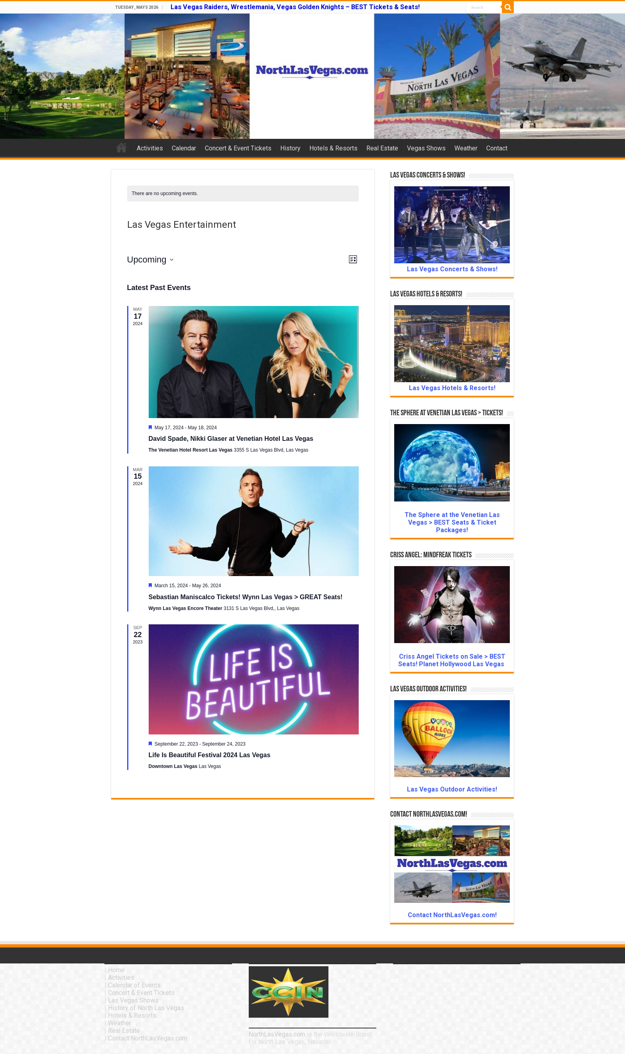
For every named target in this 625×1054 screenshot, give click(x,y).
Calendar (184, 148)
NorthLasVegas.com (277, 1034)
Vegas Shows (426, 148)
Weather (466, 148)
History (290, 148)
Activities (150, 148)
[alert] (243, 194)
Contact (496, 148)
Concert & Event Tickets (238, 148)
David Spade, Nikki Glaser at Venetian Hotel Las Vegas (231, 438)
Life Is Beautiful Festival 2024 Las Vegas (210, 755)
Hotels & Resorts (333, 148)
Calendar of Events (134, 985)
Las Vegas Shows (133, 1000)
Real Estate (382, 148)
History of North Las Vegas (146, 1008)
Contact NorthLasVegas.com (147, 1038)
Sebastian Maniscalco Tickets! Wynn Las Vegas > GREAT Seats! (246, 597)
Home (121, 147)
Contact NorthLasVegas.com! (452, 915)
